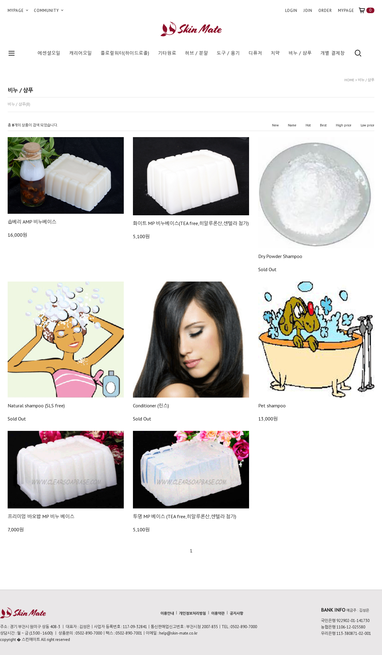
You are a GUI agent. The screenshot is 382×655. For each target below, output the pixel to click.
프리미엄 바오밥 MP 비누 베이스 (41, 516)
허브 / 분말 (196, 53)
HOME (349, 80)
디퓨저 (255, 53)
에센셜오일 (49, 53)
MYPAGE (18, 10)
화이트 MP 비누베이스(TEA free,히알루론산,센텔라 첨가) (191, 223)
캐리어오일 (80, 53)
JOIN (307, 10)
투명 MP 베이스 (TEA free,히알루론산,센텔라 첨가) (184, 516)
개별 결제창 (332, 53)
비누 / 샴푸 (300, 53)
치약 (275, 53)
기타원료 (167, 53)
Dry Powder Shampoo (280, 256)
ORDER (325, 10)
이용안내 (167, 613)
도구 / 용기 (228, 53)
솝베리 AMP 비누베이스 (32, 222)
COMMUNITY (49, 10)
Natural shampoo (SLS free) (36, 405)
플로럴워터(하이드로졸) (125, 53)
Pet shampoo (272, 405)
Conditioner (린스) (151, 405)
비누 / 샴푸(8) (19, 104)
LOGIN (291, 10)
